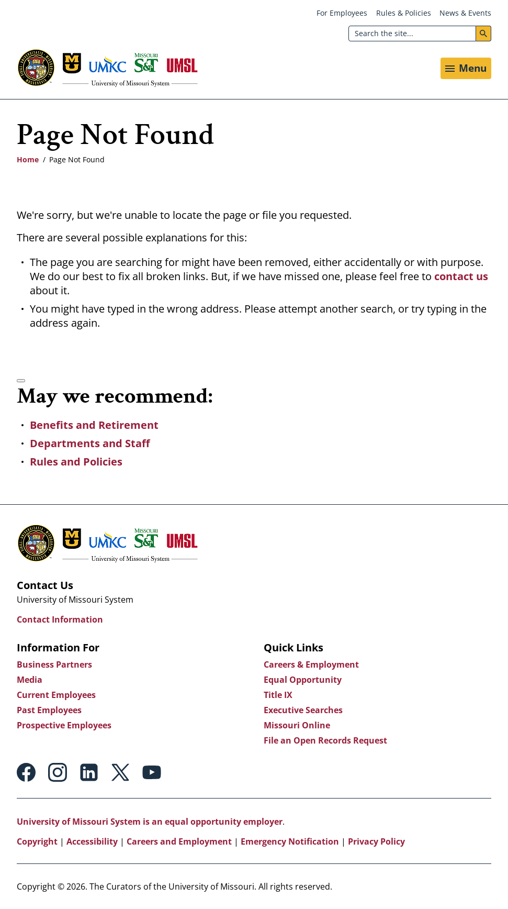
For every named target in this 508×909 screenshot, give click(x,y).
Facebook (26, 772)
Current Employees (56, 695)
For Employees (342, 13)
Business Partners (54, 664)
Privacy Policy (376, 841)
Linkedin (89, 772)
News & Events (465, 13)
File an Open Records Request (325, 740)
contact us (461, 276)
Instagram (57, 772)
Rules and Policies (76, 461)
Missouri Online (297, 725)
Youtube (151, 772)
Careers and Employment (179, 841)
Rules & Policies (403, 13)
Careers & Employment (311, 664)
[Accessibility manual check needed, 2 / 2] (21, 380)
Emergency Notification (290, 841)
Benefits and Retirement (94, 425)
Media (29, 679)
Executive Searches (303, 710)
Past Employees (49, 710)
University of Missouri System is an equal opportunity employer (150, 821)
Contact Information (60, 619)
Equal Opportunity (303, 679)
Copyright (37, 841)
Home (28, 159)
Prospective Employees (64, 725)
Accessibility (92, 841)
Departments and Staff (90, 443)
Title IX (278, 695)
